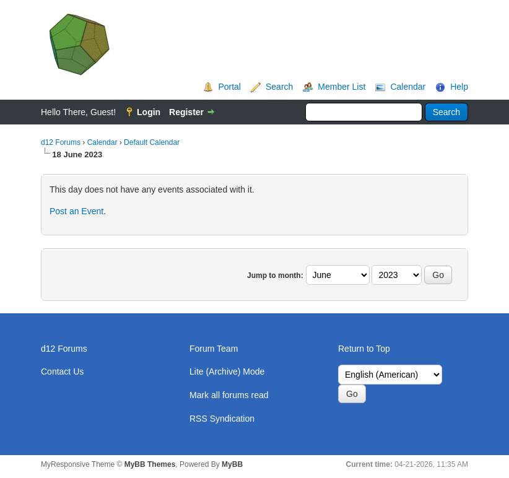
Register (186, 112)
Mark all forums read (229, 395)
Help (459, 87)
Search (279, 87)
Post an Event (76, 211)
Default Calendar (152, 142)
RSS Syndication (221, 419)
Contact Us (62, 371)
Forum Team (213, 349)
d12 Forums (60, 142)
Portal (229, 87)
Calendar (407, 87)
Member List (341, 87)
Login (148, 112)
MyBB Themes (150, 464)
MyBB (232, 464)
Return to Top (364, 349)
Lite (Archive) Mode (226, 371)
